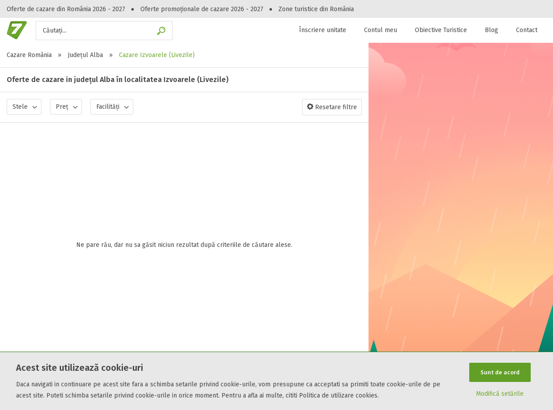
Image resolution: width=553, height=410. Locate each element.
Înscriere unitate (322, 30)
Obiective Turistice (441, 30)
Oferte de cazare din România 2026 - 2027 (66, 9)
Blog (491, 30)
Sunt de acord (500, 371)
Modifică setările (500, 395)
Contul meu (380, 30)
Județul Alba (85, 55)
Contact (526, 30)
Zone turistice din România (316, 9)
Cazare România (29, 55)
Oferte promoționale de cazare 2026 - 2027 (201, 9)
